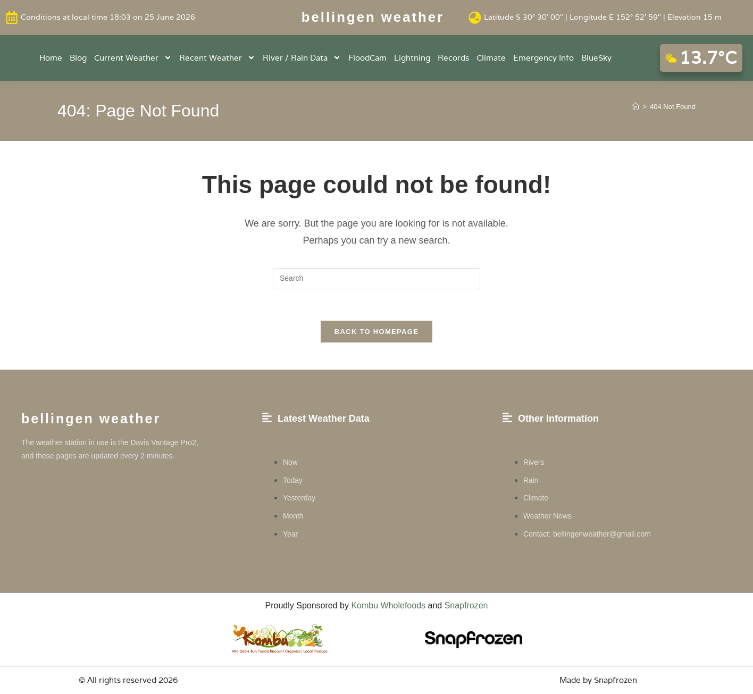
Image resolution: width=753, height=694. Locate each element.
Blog (78, 57)
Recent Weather (217, 57)
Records (453, 57)
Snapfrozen (466, 606)
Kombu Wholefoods (388, 606)
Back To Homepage (376, 332)
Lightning (412, 57)
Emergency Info (543, 57)
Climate (491, 57)
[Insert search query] (376, 278)
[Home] (635, 106)
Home (50, 57)
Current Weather (133, 57)
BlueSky (596, 57)
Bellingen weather (372, 17)
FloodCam (367, 57)
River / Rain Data (302, 57)
